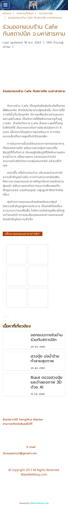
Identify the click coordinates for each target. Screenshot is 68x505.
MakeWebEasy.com (39, 503)
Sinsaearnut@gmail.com (20, 453)
